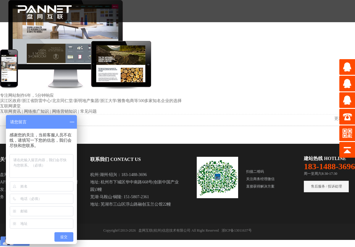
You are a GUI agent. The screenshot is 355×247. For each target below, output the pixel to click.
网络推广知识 (37, 111)
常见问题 (88, 111)
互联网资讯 (11, 111)
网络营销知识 (65, 111)
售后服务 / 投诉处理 (326, 186)
